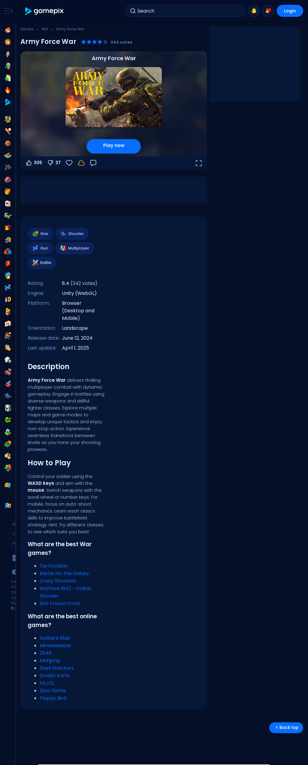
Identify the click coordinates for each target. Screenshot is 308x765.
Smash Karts (54, 675)
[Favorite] (69, 163)
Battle (41, 262)
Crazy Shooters (58, 580)
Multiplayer (74, 248)
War (45, 29)
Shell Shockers (57, 668)
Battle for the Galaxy (64, 573)
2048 (46, 653)
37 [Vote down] (54, 163)
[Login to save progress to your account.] (81, 163)
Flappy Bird (53, 698)
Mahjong (50, 660)
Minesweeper (56, 645)
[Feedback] (93, 163)
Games (27, 29)
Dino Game (53, 690)
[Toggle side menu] (7, 11)
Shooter (72, 233)
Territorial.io (54, 565)
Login (290, 11)
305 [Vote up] (33, 163)
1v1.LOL (47, 683)
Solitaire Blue (55, 638)
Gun (40, 248)
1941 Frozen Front (60, 603)
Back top (286, 727)
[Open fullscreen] (198, 163)
